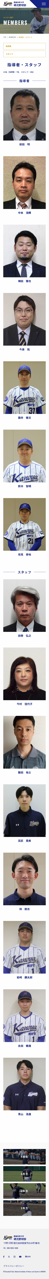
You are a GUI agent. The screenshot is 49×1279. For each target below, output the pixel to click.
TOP (4, 37)
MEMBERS (12, 37)
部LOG (28, 1256)
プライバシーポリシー (13, 1265)
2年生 (24, 1191)
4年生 (24, 1157)
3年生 (24, 1174)
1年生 (24, 1208)
